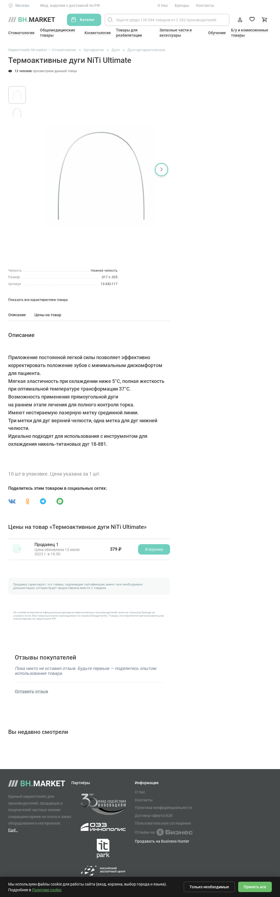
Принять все (255, 887)
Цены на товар (47, 315)
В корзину (154, 549)
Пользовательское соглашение (163, 823)
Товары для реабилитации (129, 32)
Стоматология (21, 33)
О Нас (163, 5)
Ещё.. (13, 829)
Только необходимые (209, 887)
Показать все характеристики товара (38, 300)
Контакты (205, 5)
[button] (161, 169)
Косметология (97, 33)
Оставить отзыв (31, 692)
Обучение (217, 33)
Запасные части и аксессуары (175, 32)
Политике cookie (46, 889)
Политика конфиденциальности (163, 807)
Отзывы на (163, 832)
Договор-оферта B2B (154, 815)
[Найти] (110, 20)
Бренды (182, 5)
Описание (17, 315)
